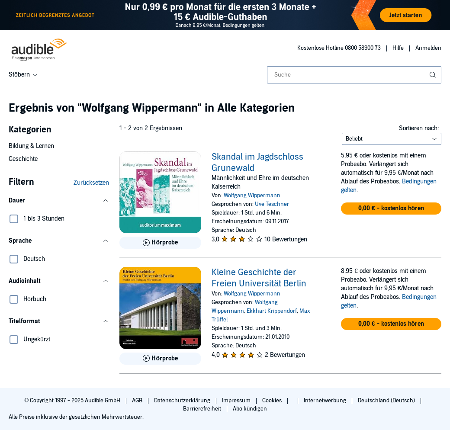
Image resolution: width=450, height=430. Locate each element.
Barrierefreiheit (202, 408)
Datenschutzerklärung (183, 400)
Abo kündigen (250, 408)
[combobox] (354, 74)
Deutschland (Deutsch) (387, 400)
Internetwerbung (325, 400)
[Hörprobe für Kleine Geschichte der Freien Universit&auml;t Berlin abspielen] (160, 359)
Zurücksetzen (91, 182)
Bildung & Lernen (31, 146)
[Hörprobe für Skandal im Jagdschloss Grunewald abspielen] (160, 243)
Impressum (237, 400)
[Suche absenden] (433, 74)
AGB (138, 400)
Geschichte (23, 159)
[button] (59, 200)
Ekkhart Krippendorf (272, 311)
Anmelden (428, 48)
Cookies (272, 400)
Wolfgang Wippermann (252, 195)
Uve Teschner (272, 204)
